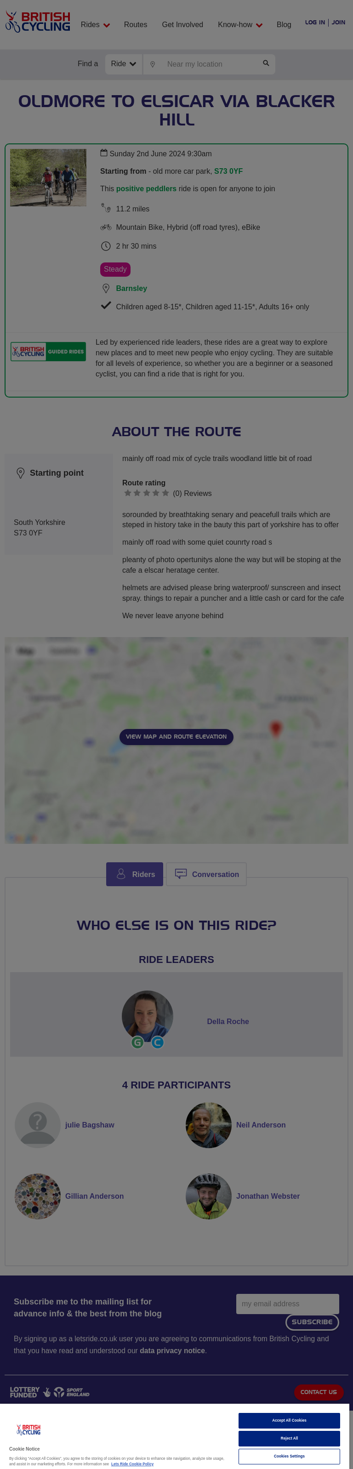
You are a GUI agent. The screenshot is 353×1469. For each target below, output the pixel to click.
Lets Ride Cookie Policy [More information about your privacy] (132, 1464)
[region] (174, 1436)
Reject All (289, 1438)
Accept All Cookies (289, 1420)
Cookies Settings (289, 1456)
